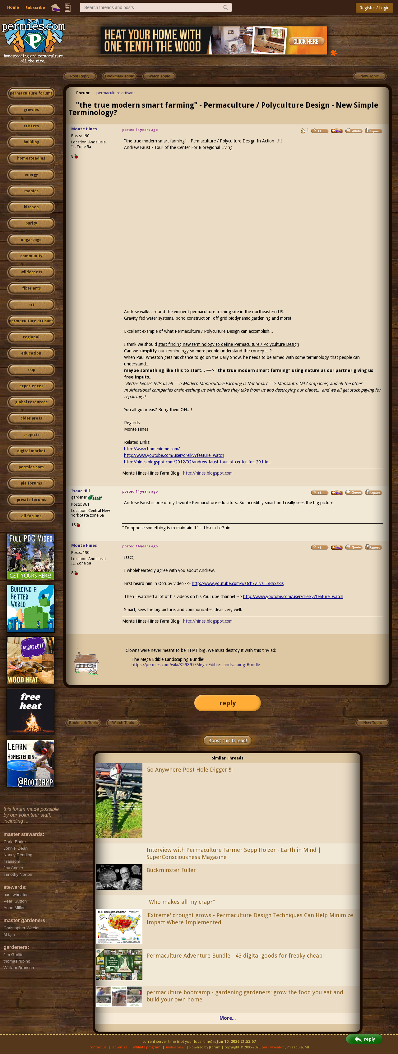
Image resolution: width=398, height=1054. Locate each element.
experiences (31, 386)
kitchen (31, 207)
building (31, 142)
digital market (31, 451)
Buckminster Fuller (171, 870)
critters (31, 126)
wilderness (31, 272)
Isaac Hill (80, 491)
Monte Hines (84, 129)
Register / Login (374, 7)
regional (31, 337)
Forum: (83, 93)
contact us (98, 1047)
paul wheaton (273, 1047)
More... (228, 1018)
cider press (31, 418)
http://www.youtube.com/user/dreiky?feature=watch (174, 455)
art (31, 305)
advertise (119, 1047)
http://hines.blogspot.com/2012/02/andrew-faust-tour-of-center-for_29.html (197, 461)
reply (227, 703)
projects (31, 435)
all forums (31, 516)
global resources (31, 402)
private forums (31, 500)
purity (31, 223)
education (31, 353)
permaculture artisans (31, 321)
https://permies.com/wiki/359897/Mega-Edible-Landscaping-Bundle (196, 664)
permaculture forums (31, 93)
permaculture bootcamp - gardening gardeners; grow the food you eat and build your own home (244, 996)
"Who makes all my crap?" (180, 901)
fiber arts (31, 288)
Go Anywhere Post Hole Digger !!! (189, 769)
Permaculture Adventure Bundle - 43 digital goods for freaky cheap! (235, 955)
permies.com (31, 467)
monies (31, 191)
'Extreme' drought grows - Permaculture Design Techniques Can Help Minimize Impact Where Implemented (249, 919)
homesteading (31, 158)
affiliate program (146, 1047)
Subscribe (35, 7)
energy (31, 175)
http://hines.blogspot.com (208, 473)
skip (31, 370)
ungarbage (31, 240)
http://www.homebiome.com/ (152, 448)
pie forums (31, 483)
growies (31, 110)
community (31, 256)
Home (13, 7)
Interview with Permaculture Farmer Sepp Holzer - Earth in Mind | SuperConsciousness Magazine (233, 853)
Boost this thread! (227, 740)
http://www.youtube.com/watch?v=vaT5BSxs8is (238, 583)
